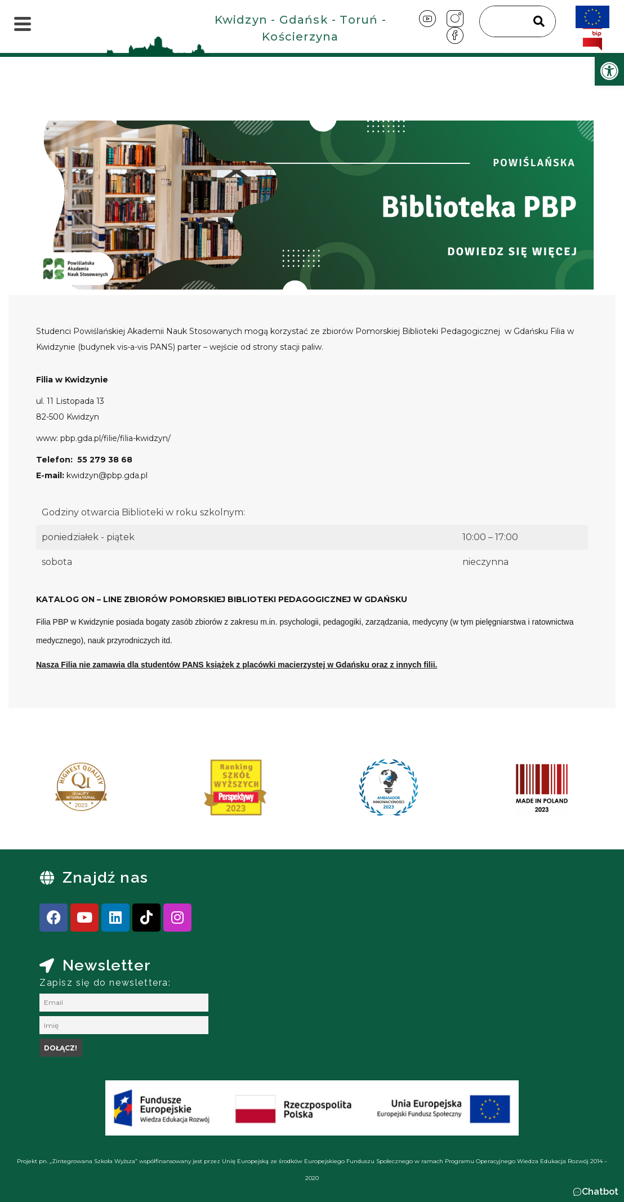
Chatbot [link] (600, 1191)
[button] (595, 1192)
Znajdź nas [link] (105, 877)
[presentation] (44, 791)
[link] (609, 71)
